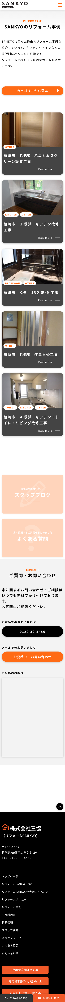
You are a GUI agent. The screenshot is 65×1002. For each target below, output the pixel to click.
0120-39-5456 (32, 631)
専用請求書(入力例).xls (25, 981)
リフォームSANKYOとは (17, 884)
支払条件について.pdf (25, 993)
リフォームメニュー (14, 899)
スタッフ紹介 (10, 930)
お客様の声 (9, 915)
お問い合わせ (48, 998)
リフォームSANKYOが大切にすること (25, 892)
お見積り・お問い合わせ (33, 656)
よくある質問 (10, 945)
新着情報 (7, 922)
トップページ (10, 876)
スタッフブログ (11, 938)
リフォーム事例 (11, 907)
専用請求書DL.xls (25, 970)
